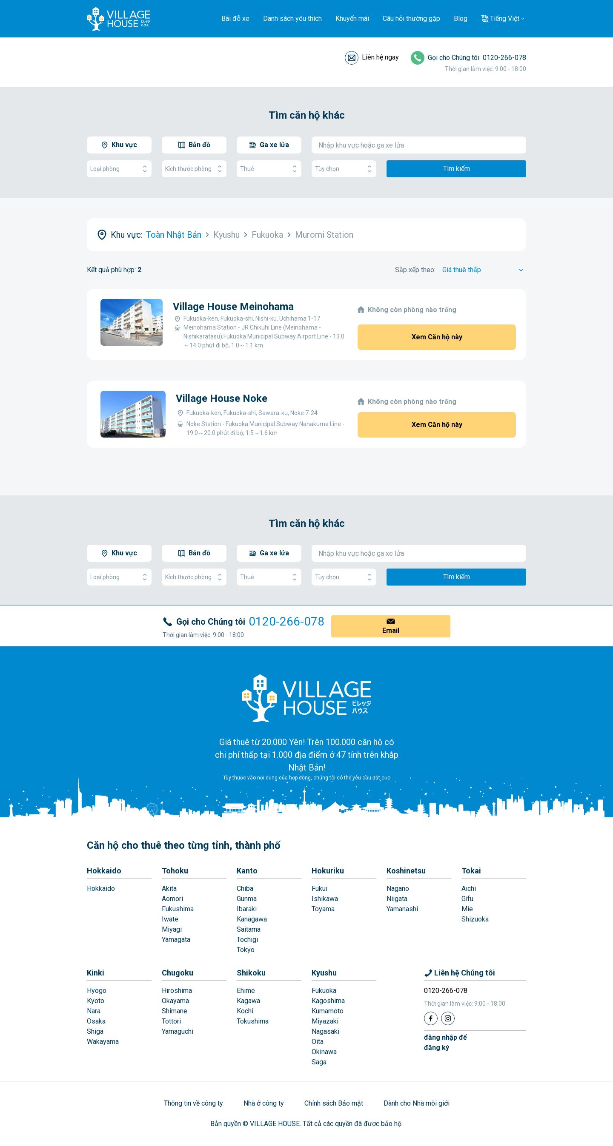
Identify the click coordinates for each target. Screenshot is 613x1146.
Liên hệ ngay (380, 57)
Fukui (319, 888)
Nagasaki (325, 1031)
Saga (319, 1062)
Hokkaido (104, 870)
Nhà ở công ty (263, 1103)
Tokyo (246, 950)
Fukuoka (324, 991)
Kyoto (95, 1001)
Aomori (172, 899)
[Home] (306, 698)
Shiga (95, 1031)
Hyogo (96, 991)
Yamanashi (402, 909)
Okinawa (324, 1052)
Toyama (323, 909)
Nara (93, 1011)
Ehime (246, 991)
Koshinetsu (406, 870)
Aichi (468, 888)
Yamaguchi (177, 1031)
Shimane (174, 1011)
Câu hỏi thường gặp (411, 18)
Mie (467, 909)
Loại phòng (119, 169)
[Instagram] (448, 1018)
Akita (169, 888)
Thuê (269, 169)
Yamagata (176, 940)
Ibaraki (247, 909)
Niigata (397, 899)
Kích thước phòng (194, 169)
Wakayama (103, 1042)
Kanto (247, 870)
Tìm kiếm (456, 169)
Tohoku (175, 870)
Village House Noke (221, 398)
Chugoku (177, 972)
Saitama (249, 929)
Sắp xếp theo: (415, 270)
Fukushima (178, 909)
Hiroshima (177, 991)
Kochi (245, 1011)
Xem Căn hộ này (437, 337)
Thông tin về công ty (193, 1103)
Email (390, 630)
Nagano (398, 888)
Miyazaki (325, 1021)
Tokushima (253, 1021)
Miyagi (172, 929)
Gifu (467, 899)
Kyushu (324, 972)
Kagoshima (328, 1001)
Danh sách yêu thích (292, 18)
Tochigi (247, 940)
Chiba (245, 888)
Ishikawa (325, 899)
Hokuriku (328, 870)
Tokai (471, 870)
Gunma (247, 899)
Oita (318, 1042)
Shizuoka (475, 919)
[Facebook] (431, 1018)
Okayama (175, 1001)
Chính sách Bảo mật (333, 1103)
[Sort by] (484, 270)
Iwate (170, 919)
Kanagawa (252, 919)
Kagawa (248, 1001)
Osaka (96, 1021)
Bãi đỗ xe (235, 18)
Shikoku (251, 972)
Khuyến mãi (352, 18)
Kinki (95, 972)
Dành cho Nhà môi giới (417, 1103)
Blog (460, 18)
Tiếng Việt (504, 18)
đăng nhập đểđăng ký (445, 1042)
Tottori (171, 1021)
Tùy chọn (344, 169)
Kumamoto (328, 1011)
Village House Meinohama (233, 307)
